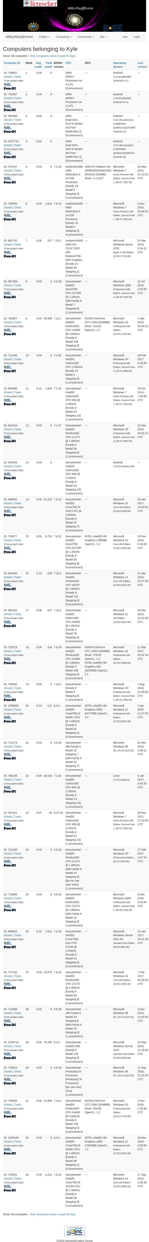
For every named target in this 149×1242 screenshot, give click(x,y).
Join (125, 36)
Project (44, 36)
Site (103, 36)
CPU (68, 62)
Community (86, 36)
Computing (64, 36)
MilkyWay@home (19, 37)
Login (136, 36)
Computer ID (12, 62)
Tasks (17, 76)
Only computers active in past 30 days (53, 55)
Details (8, 76)
